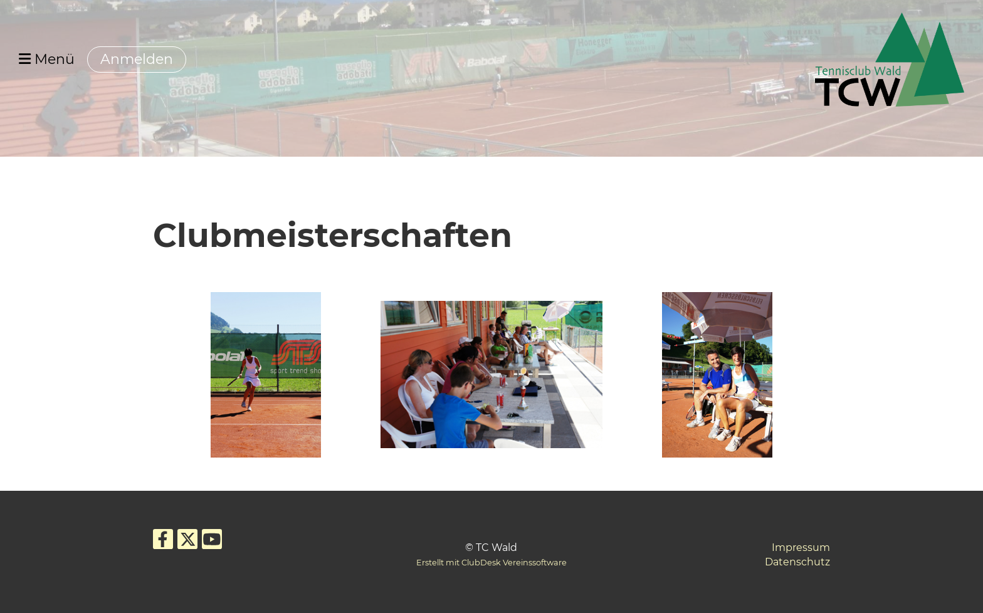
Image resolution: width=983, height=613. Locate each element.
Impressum (801, 547)
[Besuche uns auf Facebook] (163, 542)
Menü (47, 59)
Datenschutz (797, 562)
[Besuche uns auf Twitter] (187, 542)
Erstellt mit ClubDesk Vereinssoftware (491, 562)
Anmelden (136, 59)
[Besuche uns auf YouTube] (212, 542)
